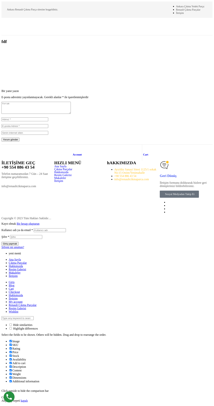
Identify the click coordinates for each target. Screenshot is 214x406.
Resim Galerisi (63, 177)
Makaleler (60, 180)
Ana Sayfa (60, 168)
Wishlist (13, 313)
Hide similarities (20, 327)
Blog (11, 287)
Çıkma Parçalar (63, 171)
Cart (145, 156)
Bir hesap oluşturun (28, 225)
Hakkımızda (61, 174)
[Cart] (145, 150)
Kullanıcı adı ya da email (17, 232)
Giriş (12, 284)
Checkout (14, 294)
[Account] (74, 150)
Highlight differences (23, 330)
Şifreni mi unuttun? (12, 249)
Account (77, 156)
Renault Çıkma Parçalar (23, 307)
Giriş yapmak (10, 246)
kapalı (24, 402)
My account (16, 304)
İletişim (58, 183)
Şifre (5, 239)
